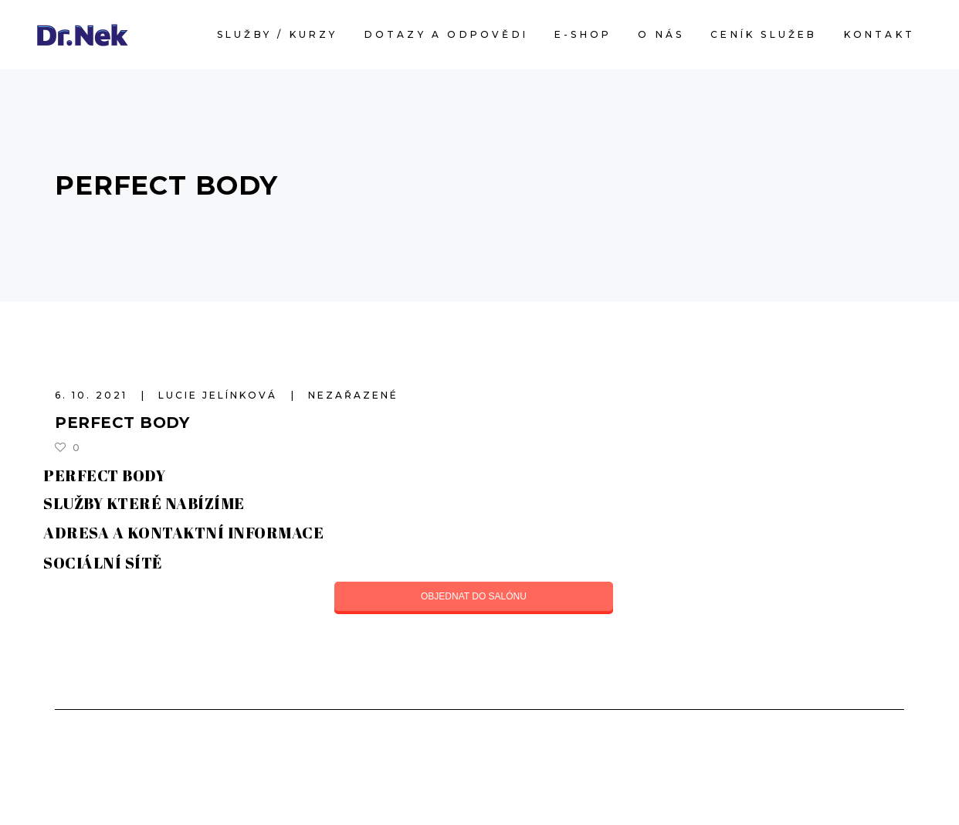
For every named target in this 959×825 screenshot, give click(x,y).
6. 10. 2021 (93, 395)
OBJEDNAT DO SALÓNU (474, 596)
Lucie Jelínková (220, 395)
